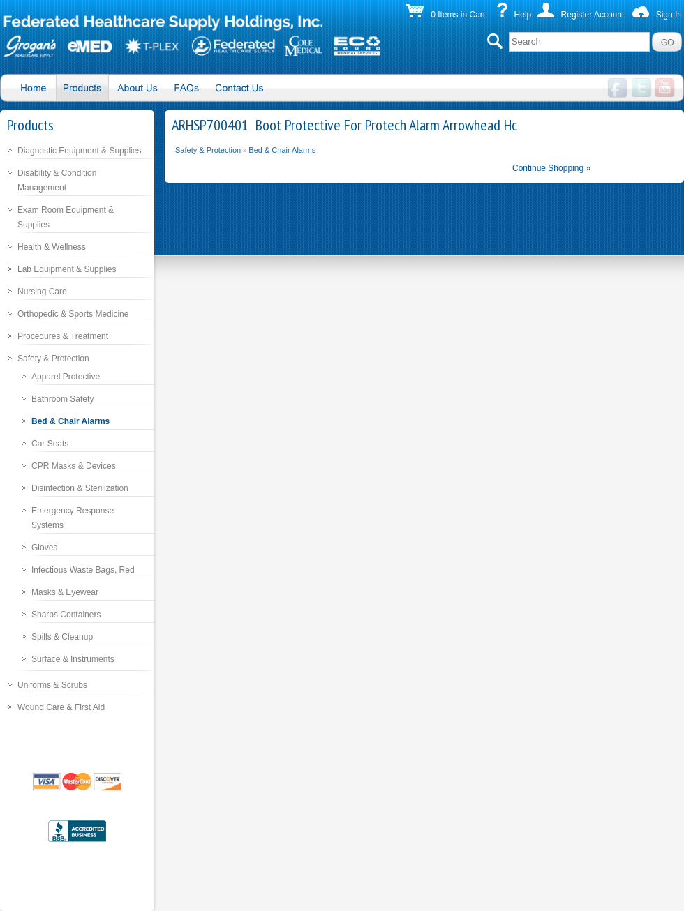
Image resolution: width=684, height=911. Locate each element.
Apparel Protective (65, 377)
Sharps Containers (66, 614)
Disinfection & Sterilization (79, 488)
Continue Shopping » (551, 168)
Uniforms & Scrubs (52, 685)
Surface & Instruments (72, 659)
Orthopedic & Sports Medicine (72, 314)
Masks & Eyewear (64, 592)
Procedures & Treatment (62, 336)
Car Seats (49, 444)
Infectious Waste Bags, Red (83, 570)
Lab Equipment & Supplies (66, 269)
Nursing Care (42, 291)
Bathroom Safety (62, 399)
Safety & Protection (53, 358)
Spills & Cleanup (62, 637)
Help (523, 15)
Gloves (44, 547)
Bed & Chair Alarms (70, 421)
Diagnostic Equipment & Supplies (79, 151)
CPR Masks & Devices (73, 466)
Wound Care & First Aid (61, 707)
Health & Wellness (51, 247)
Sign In (669, 15)
